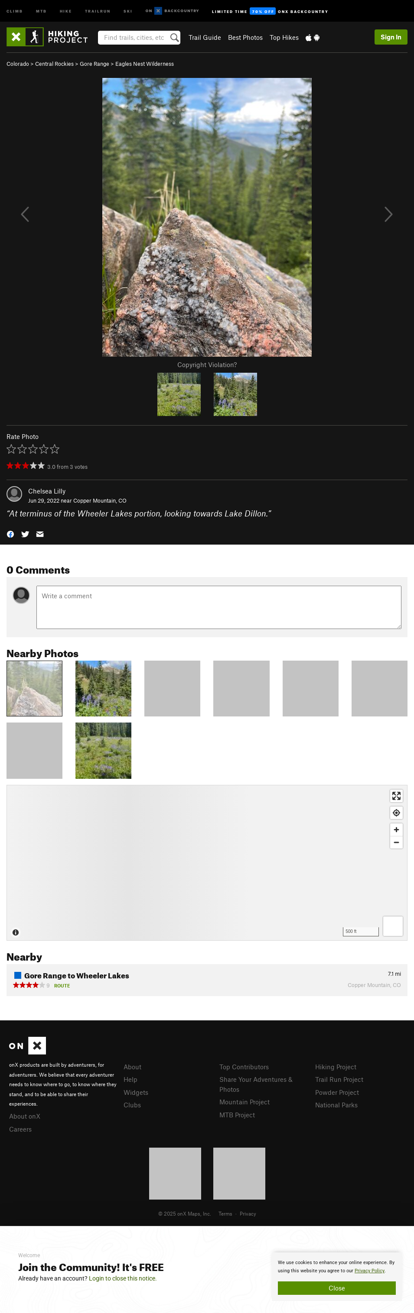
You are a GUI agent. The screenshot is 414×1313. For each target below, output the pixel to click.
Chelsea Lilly (46, 491)
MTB (41, 10)
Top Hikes (284, 37)
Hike (66, 10)
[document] (337, 1276)
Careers (20, 1129)
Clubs (132, 1105)
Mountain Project (244, 1102)
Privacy (248, 1213)
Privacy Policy (370, 1271)
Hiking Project (335, 1067)
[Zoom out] (396, 842)
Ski (128, 10)
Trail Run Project (339, 1079)
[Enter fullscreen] (396, 796)
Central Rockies (54, 63)
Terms (225, 1213)
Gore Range (94, 63)
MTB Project (237, 1115)
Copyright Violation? (207, 364)
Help (130, 1079)
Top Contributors (244, 1067)
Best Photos (245, 37)
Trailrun (98, 10)
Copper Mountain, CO (100, 500)
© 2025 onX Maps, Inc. (184, 1213)
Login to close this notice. (123, 1278)
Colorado (18, 63)
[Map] (207, 862)
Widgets (136, 1092)
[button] (10, 534)
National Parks (336, 1105)
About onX (24, 1116)
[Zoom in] (396, 829)
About (132, 1067)
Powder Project (337, 1092)
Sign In (391, 37)
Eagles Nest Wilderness (144, 63)
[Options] (393, 926)
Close (337, 1288)
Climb (15, 10)
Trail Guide (205, 37)
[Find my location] (396, 813)
